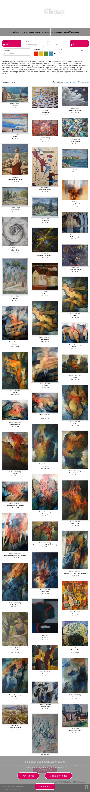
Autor (28, 42)
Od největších (71, 82)
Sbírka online (34, 32)
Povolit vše (28, 775)
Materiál (7, 50)
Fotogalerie (57, 32)
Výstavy (24, 32)
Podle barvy (38, 49)
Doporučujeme (58, 82)
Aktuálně (15, 32)
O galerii (45, 32)
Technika (74, 42)
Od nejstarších (83, 82)
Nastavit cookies (58, 775)
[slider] (60, 53)
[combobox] (11, 43)
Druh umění (8, 42)
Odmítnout (45, 786)
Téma (51, 42)
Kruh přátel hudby (71, 32)
